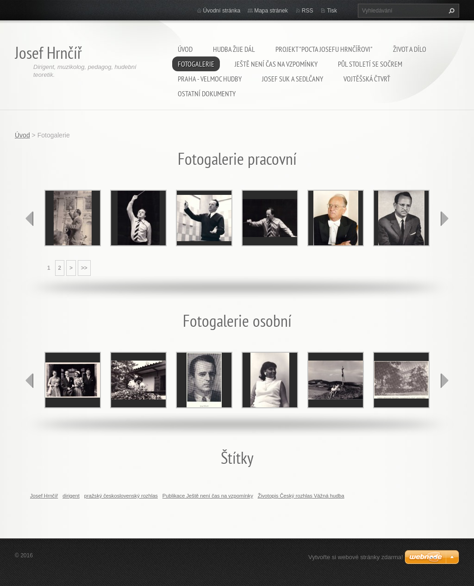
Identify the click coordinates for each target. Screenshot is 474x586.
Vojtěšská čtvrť (366, 78)
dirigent (71, 496)
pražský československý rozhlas (121, 496)
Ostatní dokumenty (207, 93)
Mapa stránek (271, 10)
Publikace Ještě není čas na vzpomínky (207, 496)
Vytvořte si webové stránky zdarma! (355, 557)
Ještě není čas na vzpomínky (276, 64)
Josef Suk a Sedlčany (292, 78)
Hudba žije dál (234, 49)
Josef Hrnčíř (44, 496)
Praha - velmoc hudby (210, 78)
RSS (307, 10)
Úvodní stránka (222, 10)
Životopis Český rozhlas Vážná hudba (301, 496)
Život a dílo (409, 49)
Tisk (332, 10)
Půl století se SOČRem (370, 64)
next (444, 218)
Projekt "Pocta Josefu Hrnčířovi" (324, 49)
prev (29, 218)
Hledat (450, 11)
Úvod (185, 49)
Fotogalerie (196, 64)
